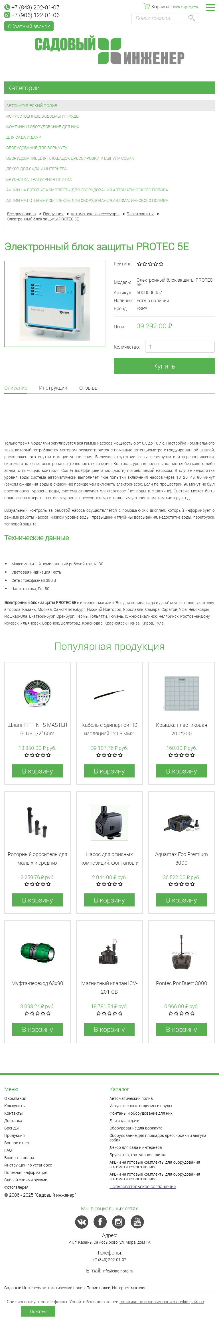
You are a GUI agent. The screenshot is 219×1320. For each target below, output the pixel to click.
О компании (15, 1098)
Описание (15, 388)
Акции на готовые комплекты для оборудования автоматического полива (87, 190)
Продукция (14, 1135)
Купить (164, 366)
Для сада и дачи (23, 137)
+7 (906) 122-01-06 (32, 15)
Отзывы (89, 388)
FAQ (8, 1150)
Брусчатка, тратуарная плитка (39, 179)
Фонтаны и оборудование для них (42, 126)
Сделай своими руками (25, 1179)
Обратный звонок (29, 26)
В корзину (37, 770)
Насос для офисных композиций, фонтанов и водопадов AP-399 (109, 863)
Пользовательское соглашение (143, 1186)
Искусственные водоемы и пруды (43, 116)
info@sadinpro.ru (117, 1271)
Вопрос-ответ (17, 1142)
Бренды (11, 1128)
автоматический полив (63, 1287)
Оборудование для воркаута (36, 147)
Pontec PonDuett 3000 (181, 983)
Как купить (14, 1105)
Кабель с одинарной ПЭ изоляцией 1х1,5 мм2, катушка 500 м (109, 733)
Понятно (38, 1311)
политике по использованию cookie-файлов (161, 1301)
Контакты (13, 1113)
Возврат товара (19, 1157)
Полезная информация (25, 1172)
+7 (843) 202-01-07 (32, 7)
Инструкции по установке (28, 1165)
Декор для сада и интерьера (36, 168)
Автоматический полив (31, 105)
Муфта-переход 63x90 (37, 983)
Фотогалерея (16, 1187)
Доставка (13, 1120)
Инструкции (53, 388)
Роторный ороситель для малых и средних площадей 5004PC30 (37, 863)
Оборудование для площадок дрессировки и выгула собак (70, 158)
